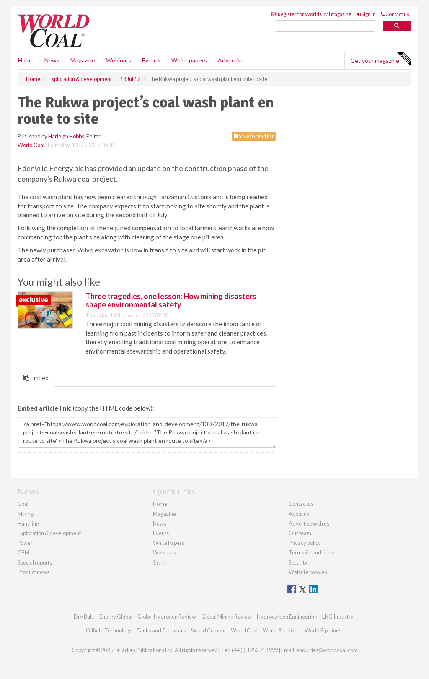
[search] (325, 26)
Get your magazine (380, 59)
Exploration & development (49, 533)
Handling (28, 523)
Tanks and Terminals (161, 630)
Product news (33, 572)
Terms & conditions (311, 552)
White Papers (168, 542)
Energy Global (115, 616)
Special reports (35, 562)
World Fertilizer (281, 630)
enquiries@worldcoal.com (327, 650)
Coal (23, 503)
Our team (300, 533)
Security (298, 562)
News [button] (51, 60)
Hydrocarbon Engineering (287, 616)
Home (26, 60)
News (159, 523)
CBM (23, 552)
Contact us (395, 14)
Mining (26, 513)
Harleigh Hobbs (66, 136)
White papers (189, 60)
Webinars (118, 60)
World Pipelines (323, 630)
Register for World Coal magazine (311, 14)
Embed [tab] (36, 377)
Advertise (231, 60)
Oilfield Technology (109, 630)
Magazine (82, 60)
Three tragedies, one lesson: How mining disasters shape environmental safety (170, 300)
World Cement (208, 630)
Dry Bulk (84, 616)
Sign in (366, 14)
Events (151, 60)
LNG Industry (338, 616)
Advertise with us (309, 523)
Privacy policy (305, 542)
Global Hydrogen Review (166, 616)
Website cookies (308, 572)
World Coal (31, 145)
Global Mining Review (226, 616)
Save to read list (254, 136)
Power (25, 542)
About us (299, 513)
